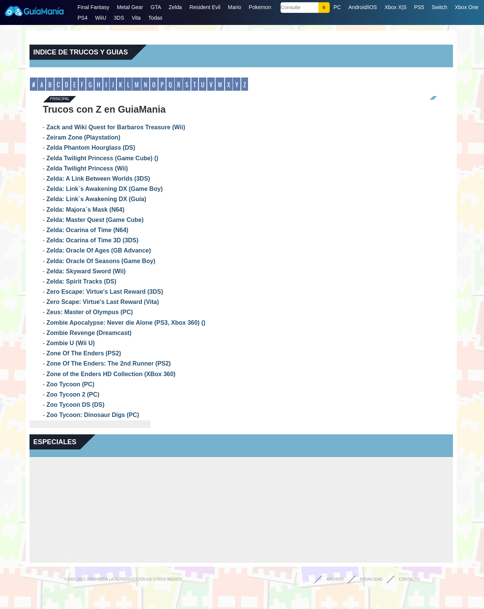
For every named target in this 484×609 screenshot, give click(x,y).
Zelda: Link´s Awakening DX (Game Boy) (105, 189)
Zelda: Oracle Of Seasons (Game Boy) (101, 261)
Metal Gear (130, 7)
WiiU (100, 18)
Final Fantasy (93, 7)
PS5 (419, 7)
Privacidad (371, 579)
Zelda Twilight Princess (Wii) (87, 168)
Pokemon (260, 7)
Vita (136, 18)
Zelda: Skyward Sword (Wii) (86, 271)
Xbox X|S (395, 7)
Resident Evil (204, 7)
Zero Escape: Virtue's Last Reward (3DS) (105, 291)
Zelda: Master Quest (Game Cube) (95, 220)
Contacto (409, 579)
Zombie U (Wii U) (71, 343)
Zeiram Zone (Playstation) (84, 137)
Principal (60, 99)
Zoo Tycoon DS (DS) (75, 404)
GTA (155, 7)
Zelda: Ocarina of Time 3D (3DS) (92, 240)
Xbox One (466, 7)
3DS (119, 18)
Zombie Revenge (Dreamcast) (89, 333)
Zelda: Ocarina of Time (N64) (88, 230)
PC (337, 7)
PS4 (82, 18)
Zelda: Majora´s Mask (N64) (85, 209)
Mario (234, 7)
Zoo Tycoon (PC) (71, 384)
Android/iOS (362, 7)
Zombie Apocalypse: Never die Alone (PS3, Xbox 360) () (126, 322)
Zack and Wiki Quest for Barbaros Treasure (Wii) (116, 127)
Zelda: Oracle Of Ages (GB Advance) (99, 250)
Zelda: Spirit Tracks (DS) (81, 281)
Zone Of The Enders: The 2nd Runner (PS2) (109, 363)
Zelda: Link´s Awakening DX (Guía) (96, 199)
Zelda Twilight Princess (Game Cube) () (102, 158)
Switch (439, 7)
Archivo (335, 579)
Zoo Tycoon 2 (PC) (73, 394)
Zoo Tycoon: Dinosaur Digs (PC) (93, 415)
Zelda (175, 7)
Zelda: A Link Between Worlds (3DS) (98, 178)
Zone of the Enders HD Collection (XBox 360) (111, 374)
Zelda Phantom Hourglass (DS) (91, 147)
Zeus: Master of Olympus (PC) (90, 312)
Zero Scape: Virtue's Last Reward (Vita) (103, 302)
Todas (155, 18)
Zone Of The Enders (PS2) (84, 353)
